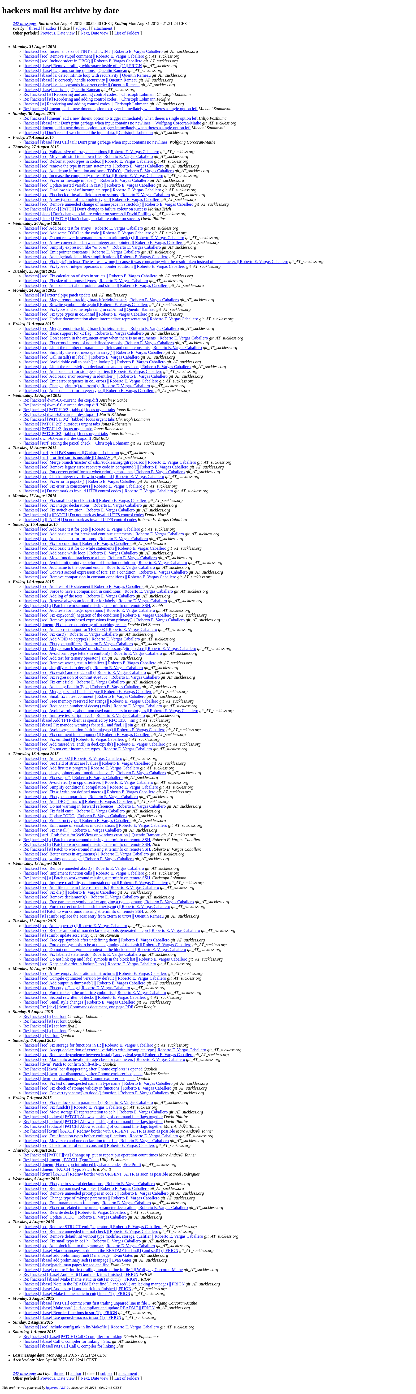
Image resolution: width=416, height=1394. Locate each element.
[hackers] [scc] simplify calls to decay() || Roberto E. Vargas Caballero (83, 667)
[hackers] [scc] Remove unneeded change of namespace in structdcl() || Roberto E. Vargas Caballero (108, 204)
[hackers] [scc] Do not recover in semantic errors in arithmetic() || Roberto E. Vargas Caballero (103, 237)
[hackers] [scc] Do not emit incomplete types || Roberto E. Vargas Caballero (87, 749)
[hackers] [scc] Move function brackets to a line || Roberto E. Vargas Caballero (90, 558)
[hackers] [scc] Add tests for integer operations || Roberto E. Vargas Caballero (89, 610)
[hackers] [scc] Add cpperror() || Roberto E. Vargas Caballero (75, 925)
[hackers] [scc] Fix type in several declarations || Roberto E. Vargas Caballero (89, 1183)
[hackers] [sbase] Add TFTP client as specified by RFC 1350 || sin (79, 720)
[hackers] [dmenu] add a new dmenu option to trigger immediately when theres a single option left (106, 128)
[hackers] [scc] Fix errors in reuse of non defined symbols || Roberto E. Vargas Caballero (98, 343)
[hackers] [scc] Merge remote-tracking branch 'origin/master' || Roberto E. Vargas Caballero (101, 300)
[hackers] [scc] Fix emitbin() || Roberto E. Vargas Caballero (73, 739)
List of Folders (126, 33)
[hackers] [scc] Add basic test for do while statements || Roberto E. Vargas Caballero (94, 548)
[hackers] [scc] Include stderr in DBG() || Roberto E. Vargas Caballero (82, 61)
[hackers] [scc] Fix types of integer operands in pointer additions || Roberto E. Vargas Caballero (104, 266)
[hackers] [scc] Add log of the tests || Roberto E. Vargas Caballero (79, 596)
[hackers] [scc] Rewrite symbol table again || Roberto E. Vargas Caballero (85, 304)
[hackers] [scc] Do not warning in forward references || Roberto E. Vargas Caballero (94, 806)
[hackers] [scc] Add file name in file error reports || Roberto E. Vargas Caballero (91, 887)
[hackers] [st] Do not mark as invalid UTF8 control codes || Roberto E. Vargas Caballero (98, 491)
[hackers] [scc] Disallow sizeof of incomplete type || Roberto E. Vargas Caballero (92, 190)
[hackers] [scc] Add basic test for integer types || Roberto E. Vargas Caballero (88, 390)
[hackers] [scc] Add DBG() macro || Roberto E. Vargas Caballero (78, 801)
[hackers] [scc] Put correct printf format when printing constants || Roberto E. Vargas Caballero (104, 472)
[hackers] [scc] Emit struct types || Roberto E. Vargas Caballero (77, 820)
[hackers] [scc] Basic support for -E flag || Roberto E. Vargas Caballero (83, 333)
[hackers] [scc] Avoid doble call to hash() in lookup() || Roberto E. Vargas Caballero (94, 362)
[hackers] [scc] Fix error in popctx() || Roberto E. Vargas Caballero (80, 481)
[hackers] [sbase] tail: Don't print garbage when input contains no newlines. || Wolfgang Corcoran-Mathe (112, 123)
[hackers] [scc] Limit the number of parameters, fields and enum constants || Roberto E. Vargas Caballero (112, 347)
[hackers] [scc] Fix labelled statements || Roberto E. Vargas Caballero (82, 954)
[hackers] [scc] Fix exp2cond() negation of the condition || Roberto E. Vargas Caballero (97, 615)
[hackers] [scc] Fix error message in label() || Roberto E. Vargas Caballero (86, 180)
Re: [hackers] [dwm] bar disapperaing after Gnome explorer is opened (82, 1069)
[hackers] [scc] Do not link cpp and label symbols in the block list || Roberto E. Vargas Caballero (105, 959)
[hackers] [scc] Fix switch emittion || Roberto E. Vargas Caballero (79, 510)
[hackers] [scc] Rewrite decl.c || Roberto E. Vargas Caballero (74, 1212)
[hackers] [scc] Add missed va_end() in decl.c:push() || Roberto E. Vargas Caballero (94, 744)
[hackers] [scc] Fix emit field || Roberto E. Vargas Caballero (74, 682)
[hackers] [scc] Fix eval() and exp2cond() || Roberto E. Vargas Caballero (84, 672)
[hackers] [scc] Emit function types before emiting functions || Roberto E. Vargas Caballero (100, 1136)
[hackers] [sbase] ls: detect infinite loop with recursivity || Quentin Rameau (87, 75)
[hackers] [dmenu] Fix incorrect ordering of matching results (75, 624)
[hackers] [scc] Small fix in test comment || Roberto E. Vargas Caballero (84, 696)
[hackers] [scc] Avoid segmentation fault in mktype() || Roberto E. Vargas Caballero (94, 730)
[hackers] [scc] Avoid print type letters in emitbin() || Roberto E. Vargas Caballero (92, 653)
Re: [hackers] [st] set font (45, 1016)
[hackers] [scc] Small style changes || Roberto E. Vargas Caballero (79, 1002)
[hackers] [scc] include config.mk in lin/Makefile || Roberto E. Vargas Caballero (91, 1327)
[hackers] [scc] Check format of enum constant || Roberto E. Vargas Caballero (89, 1145)
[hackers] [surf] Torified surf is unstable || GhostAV (66, 457)
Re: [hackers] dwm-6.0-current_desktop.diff (60, 400)
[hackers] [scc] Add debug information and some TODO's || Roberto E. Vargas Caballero (98, 171)
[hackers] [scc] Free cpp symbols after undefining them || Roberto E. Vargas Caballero (96, 940)
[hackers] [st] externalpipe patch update (56, 295)
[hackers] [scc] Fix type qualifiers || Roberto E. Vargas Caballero (78, 644)
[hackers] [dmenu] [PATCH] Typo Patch (57, 1169)
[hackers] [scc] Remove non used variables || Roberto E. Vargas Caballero (86, 1188)
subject (82, 28)
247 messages (24, 23)
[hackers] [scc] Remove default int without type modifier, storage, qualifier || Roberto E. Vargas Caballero (113, 1236)
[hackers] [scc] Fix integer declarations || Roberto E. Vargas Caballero (82, 505)
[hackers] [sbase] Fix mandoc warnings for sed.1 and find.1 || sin (78, 725)
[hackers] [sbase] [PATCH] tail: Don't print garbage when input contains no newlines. (95, 142)
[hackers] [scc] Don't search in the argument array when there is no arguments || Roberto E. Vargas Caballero (115, 338)
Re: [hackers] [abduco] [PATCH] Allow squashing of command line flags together (93, 1117)
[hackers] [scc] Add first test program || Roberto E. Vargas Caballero (81, 768)
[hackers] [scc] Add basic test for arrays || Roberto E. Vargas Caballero (83, 228)
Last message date (28, 1355)
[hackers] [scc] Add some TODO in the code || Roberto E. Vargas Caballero (87, 233)
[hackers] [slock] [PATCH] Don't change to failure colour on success (81, 218)
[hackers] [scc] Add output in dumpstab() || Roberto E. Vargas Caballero (84, 983)
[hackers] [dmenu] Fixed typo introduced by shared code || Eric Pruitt (82, 1164)
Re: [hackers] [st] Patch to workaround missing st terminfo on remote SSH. (87, 605)
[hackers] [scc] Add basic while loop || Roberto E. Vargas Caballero (80, 553)
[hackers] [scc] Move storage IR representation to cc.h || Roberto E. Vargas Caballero (95, 1112)
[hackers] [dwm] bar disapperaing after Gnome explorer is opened (79, 1078)
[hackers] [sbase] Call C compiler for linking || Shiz (67, 1341)
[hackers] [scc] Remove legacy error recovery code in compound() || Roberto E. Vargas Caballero (105, 467)
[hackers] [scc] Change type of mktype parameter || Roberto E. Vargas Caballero (91, 1198)
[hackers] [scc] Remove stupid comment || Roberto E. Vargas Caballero (83, 56)
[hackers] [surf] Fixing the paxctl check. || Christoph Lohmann (76, 443)
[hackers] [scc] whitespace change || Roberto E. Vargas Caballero (78, 859)
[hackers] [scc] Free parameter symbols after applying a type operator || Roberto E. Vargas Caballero (108, 902)
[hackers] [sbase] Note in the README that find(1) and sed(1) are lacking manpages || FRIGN (104, 1284)
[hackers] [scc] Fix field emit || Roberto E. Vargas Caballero (74, 811)
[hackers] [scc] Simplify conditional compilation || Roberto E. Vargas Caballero (90, 787)
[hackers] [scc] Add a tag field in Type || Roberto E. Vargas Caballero (82, 687)
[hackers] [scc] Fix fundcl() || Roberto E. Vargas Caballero (72, 1107)
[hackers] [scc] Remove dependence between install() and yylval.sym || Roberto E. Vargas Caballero (108, 1054)
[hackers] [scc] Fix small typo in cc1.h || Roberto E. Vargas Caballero (82, 1241)
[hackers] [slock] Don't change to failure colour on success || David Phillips (87, 214)
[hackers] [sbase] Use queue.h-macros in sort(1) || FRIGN (72, 1317)
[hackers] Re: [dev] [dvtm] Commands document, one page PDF (78, 1007)
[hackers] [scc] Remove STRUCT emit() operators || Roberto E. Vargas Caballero (92, 1226)
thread (34, 28)
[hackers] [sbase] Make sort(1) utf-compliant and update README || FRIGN (89, 1308)
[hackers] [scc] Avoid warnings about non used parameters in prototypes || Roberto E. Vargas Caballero (110, 710)
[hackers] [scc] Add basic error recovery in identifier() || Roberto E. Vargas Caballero (95, 376)
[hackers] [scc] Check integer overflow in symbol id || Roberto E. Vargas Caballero (93, 476)
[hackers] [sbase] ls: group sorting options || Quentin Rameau (75, 70)
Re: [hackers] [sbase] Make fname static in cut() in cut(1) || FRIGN (80, 1279)
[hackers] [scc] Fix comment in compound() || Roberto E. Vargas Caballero (86, 734)
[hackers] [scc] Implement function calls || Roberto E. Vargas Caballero (83, 873)
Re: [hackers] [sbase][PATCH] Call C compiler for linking (72, 1336)
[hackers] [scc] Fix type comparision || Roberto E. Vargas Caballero (80, 796)
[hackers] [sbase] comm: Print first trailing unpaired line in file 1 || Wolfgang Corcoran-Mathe (103, 1269)
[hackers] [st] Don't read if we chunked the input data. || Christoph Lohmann (88, 132)
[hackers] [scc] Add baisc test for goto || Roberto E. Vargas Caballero (81, 529)
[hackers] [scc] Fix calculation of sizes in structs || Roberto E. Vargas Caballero (90, 276)
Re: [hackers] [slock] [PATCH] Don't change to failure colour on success (85, 209)
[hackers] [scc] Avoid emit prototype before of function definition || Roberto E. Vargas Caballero (105, 562)
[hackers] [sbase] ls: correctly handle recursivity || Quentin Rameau (80, 80)
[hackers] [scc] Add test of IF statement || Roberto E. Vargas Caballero (82, 586)
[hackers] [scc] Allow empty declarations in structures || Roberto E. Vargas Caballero (95, 973)
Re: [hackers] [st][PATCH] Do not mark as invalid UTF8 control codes (83, 515)
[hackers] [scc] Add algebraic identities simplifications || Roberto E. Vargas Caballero (95, 257)
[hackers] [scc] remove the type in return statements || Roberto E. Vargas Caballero (93, 166)
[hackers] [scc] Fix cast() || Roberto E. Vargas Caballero (70, 634)
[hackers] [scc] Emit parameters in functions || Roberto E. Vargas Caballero (87, 1203)
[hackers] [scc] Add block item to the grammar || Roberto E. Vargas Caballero (89, 1246)
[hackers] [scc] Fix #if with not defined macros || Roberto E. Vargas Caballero (89, 792)
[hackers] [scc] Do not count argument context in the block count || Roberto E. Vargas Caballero (104, 949)
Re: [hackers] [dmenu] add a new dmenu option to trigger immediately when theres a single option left (110, 108)
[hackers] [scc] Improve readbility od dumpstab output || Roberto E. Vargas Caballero (95, 882)
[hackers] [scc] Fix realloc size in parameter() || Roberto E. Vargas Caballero (88, 1102)
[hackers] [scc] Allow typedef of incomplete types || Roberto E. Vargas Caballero (92, 199)
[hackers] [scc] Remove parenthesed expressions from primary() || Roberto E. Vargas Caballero (104, 620)
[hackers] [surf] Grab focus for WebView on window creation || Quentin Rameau (91, 835)
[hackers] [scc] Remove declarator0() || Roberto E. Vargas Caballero (81, 897)
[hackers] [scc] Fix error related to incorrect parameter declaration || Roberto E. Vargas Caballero (105, 1207)
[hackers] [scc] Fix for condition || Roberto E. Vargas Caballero (77, 543)
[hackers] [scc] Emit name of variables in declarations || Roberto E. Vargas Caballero (95, 825)
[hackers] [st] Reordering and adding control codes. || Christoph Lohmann (86, 104)
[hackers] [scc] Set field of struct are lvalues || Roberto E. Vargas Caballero (86, 763)
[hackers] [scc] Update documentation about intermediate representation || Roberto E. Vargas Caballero (110, 319)
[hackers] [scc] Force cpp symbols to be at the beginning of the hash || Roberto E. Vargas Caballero (107, 945)
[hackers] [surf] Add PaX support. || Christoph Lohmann (71, 452)
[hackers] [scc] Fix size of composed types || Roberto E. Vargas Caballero (85, 280)
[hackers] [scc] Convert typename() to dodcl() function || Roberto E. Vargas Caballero (96, 1093)
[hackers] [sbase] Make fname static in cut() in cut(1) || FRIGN (76, 1293)
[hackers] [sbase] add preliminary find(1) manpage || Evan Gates (78, 1255)
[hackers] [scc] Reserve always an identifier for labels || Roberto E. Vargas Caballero (95, 601)
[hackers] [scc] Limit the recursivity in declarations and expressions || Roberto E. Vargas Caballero (107, 366)
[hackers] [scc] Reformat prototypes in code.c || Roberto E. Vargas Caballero (88, 161)
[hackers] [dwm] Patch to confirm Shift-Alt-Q (62, 1064)
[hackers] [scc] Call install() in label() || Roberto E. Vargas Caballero (81, 357)
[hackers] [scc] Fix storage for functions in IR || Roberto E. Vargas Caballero (88, 1045)
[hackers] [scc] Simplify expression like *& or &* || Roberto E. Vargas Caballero (92, 247)
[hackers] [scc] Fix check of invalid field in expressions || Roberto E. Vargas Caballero (96, 194)
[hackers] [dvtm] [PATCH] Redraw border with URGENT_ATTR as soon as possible (95, 1174)
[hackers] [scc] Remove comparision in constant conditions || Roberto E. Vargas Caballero (99, 577)
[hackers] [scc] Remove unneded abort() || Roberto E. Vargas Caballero (83, 868)
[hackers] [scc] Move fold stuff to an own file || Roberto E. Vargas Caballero (88, 156)
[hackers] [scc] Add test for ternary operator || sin (65, 658)
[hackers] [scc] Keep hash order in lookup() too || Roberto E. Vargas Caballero (89, 964)
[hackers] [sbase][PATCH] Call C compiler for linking (69, 1346)
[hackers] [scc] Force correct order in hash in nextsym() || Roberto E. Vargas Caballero (96, 906)
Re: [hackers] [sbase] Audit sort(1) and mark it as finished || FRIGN (80, 1274)
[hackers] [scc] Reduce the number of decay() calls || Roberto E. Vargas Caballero (92, 706)
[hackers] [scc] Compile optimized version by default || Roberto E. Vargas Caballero (94, 978)
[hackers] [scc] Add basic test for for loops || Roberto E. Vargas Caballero (85, 538)
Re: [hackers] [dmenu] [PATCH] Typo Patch (61, 1160)
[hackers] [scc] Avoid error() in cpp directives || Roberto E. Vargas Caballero (88, 782)
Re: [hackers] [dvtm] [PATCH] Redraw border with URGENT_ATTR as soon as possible (99, 1131)
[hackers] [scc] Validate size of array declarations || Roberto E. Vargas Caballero (91, 151)
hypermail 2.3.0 (57, 1387)
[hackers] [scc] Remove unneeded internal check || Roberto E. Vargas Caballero (90, 1231)
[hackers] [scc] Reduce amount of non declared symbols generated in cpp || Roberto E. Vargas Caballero (111, 930)
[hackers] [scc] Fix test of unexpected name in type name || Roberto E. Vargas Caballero (98, 1083)
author (51, 28)
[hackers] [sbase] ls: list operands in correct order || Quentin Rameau (81, 85)
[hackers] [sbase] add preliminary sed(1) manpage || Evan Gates (77, 1260)
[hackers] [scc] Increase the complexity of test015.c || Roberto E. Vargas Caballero (93, 175)
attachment (103, 28)
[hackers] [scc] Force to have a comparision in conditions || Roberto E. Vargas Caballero (98, 591)
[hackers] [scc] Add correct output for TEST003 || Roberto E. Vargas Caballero (90, 629)
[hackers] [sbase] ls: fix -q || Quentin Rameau (61, 89)
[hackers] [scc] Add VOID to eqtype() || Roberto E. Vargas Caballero (81, 639)
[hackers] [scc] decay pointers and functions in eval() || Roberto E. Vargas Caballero (94, 773)
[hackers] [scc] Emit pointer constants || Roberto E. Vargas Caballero (81, 252)
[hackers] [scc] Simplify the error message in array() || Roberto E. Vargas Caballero (93, 352)
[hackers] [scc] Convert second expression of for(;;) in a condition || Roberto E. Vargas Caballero (105, 572)
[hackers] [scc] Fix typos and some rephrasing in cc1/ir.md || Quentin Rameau (89, 309)
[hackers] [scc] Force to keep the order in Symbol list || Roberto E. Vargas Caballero (94, 992)
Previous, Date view (57, 33)
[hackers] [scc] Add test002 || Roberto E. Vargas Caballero (72, 758)
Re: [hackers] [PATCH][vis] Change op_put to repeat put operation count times (90, 1155)
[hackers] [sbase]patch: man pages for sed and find (66, 1265)
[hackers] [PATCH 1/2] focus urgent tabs (58, 429)
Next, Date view (94, 33)
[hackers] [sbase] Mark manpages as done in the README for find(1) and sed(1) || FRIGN (100, 1250)
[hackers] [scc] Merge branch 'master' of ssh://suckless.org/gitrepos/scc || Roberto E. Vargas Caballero (109, 462)
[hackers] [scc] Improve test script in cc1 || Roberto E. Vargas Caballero (84, 715)
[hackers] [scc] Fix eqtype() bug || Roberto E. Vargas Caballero (76, 988)
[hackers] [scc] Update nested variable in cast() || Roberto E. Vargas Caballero (89, 185)
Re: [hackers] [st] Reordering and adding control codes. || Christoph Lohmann (89, 94)
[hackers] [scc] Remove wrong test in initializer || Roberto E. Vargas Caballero (90, 663)
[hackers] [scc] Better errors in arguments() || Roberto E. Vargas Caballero (86, 854)
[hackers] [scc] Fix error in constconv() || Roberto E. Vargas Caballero (82, 486)
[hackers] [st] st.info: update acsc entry (56, 935)
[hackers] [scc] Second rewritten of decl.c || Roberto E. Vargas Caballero (84, 997)
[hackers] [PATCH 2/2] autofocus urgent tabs (61, 424)
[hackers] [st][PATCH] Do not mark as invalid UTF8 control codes (80, 519)
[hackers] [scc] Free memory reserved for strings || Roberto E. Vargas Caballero (90, 701)
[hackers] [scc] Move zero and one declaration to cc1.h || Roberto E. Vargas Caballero (96, 1140)
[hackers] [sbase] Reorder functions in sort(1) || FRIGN (70, 1312)
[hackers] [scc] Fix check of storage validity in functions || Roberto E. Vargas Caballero (97, 1088)
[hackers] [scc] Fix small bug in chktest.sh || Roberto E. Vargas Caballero (85, 500)
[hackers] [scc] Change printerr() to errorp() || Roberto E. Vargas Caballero (86, 386)
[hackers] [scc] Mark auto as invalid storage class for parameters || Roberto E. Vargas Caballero (104, 1059)
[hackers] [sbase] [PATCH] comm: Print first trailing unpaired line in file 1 (86, 1303)
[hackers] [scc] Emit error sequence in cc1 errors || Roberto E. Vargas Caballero (90, 381)
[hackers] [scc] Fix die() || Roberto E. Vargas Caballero (69, 892)
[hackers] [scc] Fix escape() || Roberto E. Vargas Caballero (73, 777)
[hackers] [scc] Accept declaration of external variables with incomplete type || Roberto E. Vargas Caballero (114, 1050)
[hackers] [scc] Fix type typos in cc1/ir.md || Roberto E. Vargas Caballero (85, 314)
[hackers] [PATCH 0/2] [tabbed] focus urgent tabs (65, 433)
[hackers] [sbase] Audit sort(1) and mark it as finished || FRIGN (77, 1289)
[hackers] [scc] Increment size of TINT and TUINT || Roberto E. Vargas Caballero (93, 51)
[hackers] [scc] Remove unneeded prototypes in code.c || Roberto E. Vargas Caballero (95, 1193)
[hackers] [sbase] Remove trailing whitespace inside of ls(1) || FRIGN (82, 65)
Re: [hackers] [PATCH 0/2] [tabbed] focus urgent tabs (69, 409)
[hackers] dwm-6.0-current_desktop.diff (57, 438)
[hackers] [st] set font (41, 1035)
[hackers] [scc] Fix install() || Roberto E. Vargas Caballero (72, 830)
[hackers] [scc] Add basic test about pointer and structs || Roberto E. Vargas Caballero (95, 285)
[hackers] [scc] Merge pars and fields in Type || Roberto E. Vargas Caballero (87, 691)
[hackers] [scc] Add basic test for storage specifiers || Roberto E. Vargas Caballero (92, 371)
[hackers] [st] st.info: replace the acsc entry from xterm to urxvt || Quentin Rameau (93, 916)
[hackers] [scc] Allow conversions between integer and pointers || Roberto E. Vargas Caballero (103, 242)
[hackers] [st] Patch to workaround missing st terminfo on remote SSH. (83, 911)
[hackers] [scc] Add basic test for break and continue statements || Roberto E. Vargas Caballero (103, 534)
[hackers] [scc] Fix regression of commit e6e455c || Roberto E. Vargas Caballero (91, 677)
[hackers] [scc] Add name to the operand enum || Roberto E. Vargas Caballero (89, 567)
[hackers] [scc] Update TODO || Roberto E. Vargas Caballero (75, 816)
